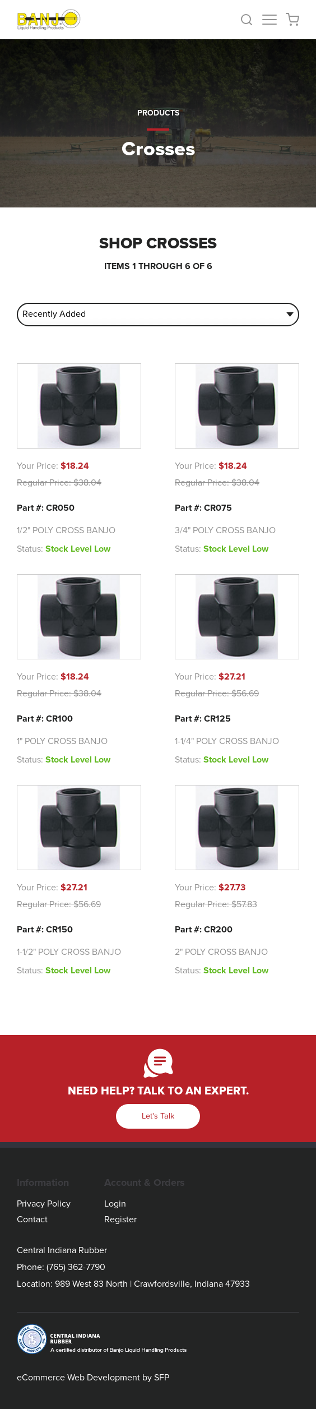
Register (120, 1219)
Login (115, 1203)
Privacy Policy (44, 1203)
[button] (251, 19)
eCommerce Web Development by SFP (93, 1377)
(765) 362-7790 (76, 1267)
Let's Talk (158, 1116)
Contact (32, 1219)
